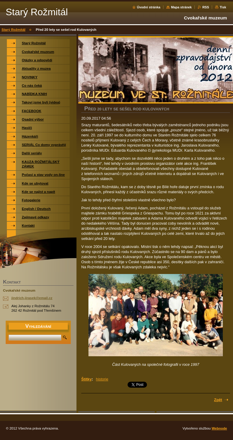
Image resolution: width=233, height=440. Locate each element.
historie (102, 379)
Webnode (219, 428)
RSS (205, 7)
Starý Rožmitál (13, 29)
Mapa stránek (181, 7)
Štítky (86, 379)
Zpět (218, 400)
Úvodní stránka (148, 7)
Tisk (223, 7)
